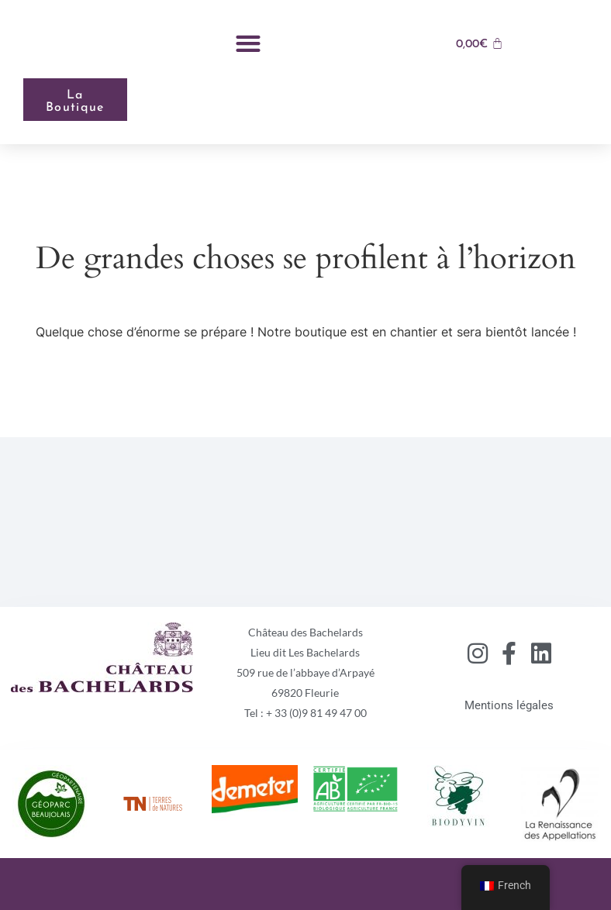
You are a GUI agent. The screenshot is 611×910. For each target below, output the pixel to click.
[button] (248, 43)
